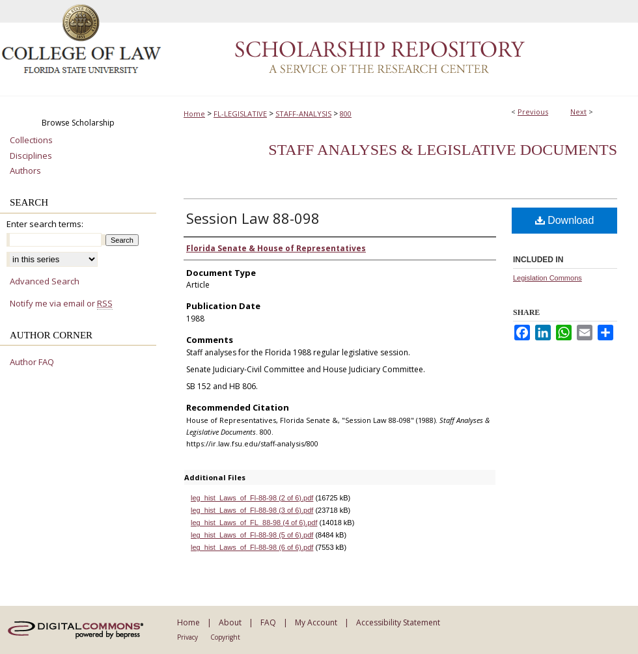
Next (578, 111)
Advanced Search (44, 281)
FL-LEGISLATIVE (240, 113)
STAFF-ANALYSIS (303, 113)
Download (564, 220)
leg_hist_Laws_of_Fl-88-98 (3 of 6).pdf (252, 510)
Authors (25, 171)
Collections (31, 140)
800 (346, 113)
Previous (533, 111)
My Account (316, 622)
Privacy (187, 637)
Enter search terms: (45, 224)
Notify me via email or (61, 304)
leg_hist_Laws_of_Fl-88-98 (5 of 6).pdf (252, 535)
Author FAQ (32, 362)
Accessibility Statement (398, 622)
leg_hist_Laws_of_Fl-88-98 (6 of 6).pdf (252, 547)
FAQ (268, 622)
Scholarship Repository (400, 48)
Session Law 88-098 (253, 218)
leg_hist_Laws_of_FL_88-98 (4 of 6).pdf (254, 522)
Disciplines (31, 156)
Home (194, 113)
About (230, 622)
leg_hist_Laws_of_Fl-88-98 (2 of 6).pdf (252, 498)
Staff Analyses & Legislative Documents (442, 149)
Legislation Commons (547, 278)
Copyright (225, 637)
